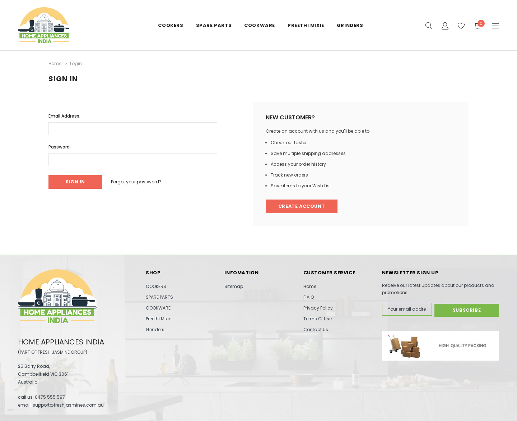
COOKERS (170, 25)
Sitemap (233, 286)
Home (309, 286)
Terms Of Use (317, 319)
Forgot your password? (139, 181)
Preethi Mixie (306, 25)
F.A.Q (308, 297)
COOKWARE (259, 25)
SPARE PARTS (214, 25)
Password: (59, 146)
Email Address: (64, 115)
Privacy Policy (318, 308)
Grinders (350, 25)
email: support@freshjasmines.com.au (61, 405)
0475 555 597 (50, 397)
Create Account (302, 206)
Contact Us (315, 329)
